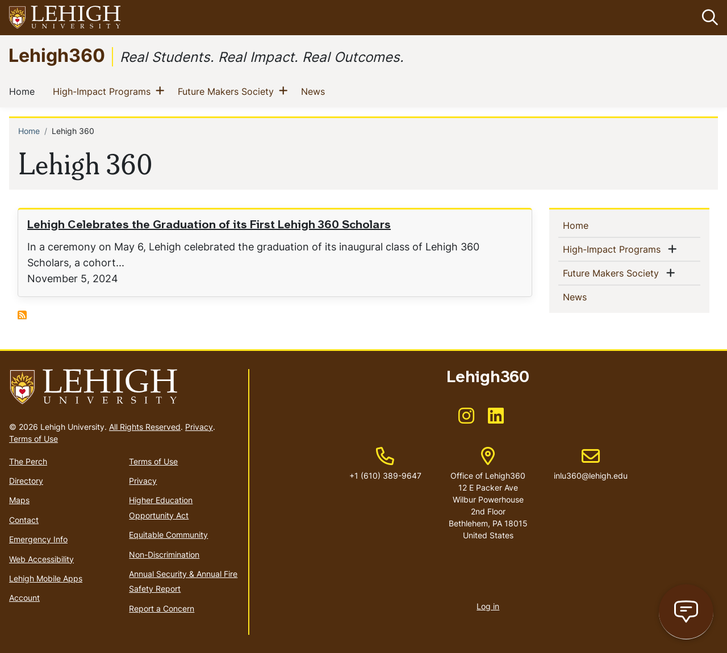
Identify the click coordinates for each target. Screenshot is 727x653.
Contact (24, 519)
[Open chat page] (686, 611)
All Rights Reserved (145, 426)
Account (24, 597)
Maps (19, 500)
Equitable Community (168, 534)
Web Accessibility (41, 559)
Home (24, 91)
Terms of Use (33, 438)
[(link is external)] (466, 419)
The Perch (28, 461)
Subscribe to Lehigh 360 (22, 315)
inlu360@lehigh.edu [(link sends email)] (591, 464)
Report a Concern (161, 608)
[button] (707, 18)
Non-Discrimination (164, 554)
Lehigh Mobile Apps (45, 578)
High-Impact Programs (104, 91)
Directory (26, 480)
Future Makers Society (228, 91)
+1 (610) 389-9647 (385, 475)
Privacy (199, 426)
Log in (488, 606)
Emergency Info (38, 539)
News (315, 91)
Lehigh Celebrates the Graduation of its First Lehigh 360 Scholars (209, 225)
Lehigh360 (57, 55)
